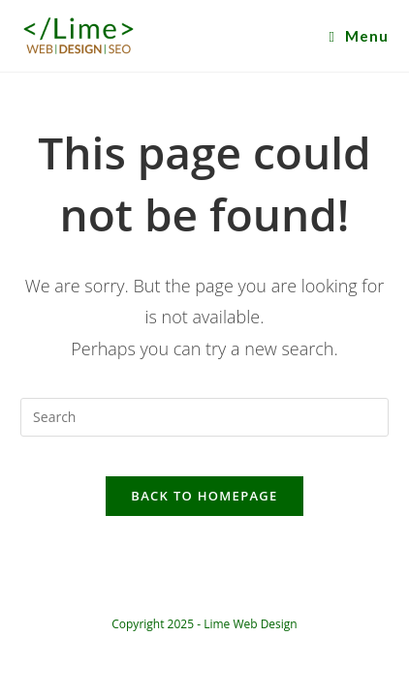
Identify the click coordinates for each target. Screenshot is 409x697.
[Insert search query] (204, 417)
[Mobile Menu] (358, 36)
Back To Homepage (204, 495)
